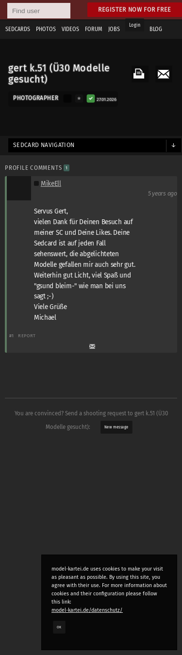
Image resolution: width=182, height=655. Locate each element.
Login (134, 25)
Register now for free (134, 9)
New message (116, 427)
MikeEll (51, 184)
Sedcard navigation (44, 145)
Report (27, 335)
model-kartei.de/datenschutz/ (87, 610)
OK (59, 626)
